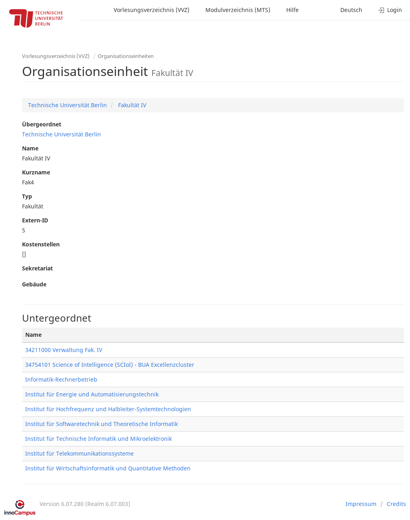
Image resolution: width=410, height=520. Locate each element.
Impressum (361, 504)
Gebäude (34, 284)
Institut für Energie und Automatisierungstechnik (92, 394)
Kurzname (36, 172)
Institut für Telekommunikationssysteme (79, 453)
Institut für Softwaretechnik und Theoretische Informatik (101, 424)
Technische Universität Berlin (67, 105)
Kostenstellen (41, 244)
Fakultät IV (131, 105)
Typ (27, 196)
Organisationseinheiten (126, 56)
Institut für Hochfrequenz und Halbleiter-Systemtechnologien (108, 409)
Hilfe (292, 10)
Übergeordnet (41, 124)
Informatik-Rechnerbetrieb (61, 379)
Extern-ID (35, 220)
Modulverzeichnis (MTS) (237, 10)
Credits (396, 504)
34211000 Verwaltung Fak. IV (63, 350)
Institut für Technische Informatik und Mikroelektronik (98, 438)
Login (390, 10)
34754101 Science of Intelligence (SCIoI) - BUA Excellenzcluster (109, 364)
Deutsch (351, 10)
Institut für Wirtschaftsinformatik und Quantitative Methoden (108, 468)
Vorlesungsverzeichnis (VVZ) (151, 10)
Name (30, 148)
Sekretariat (37, 268)
